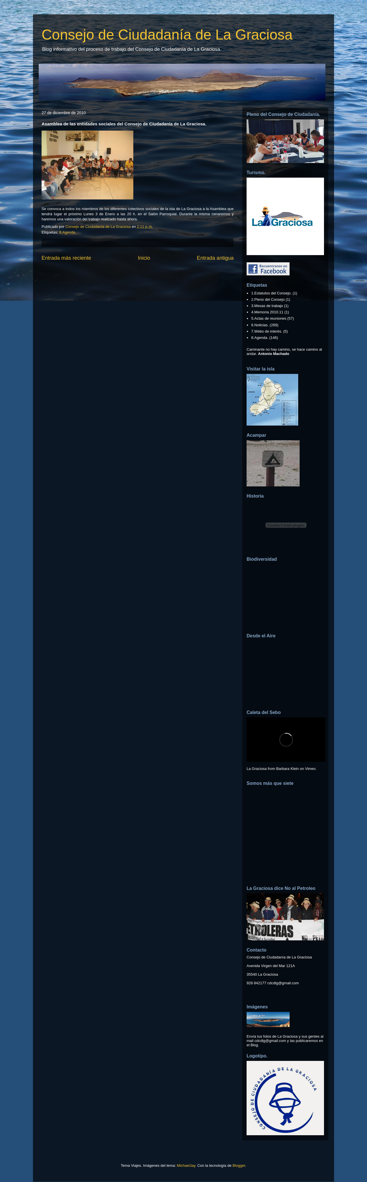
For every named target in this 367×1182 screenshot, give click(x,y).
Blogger (239, 1165)
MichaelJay (186, 1165)
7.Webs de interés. (266, 331)
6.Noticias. (260, 325)
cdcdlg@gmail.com (283, 983)
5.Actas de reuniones (268, 318)
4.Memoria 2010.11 (267, 312)
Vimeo (310, 768)
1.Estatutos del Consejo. (271, 293)
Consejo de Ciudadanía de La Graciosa (167, 35)
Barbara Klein (287, 768)
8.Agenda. (67, 232)
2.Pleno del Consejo (267, 299)
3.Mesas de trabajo (267, 306)
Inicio (144, 258)
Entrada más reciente (66, 258)
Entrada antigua (215, 258)
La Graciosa (257, 768)
